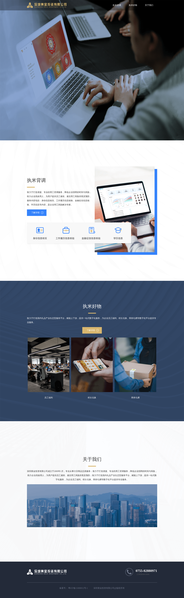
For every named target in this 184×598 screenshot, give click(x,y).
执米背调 (117, 5)
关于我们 (149, 5)
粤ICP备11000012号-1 (78, 588)
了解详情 (35, 213)
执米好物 (133, 5)
